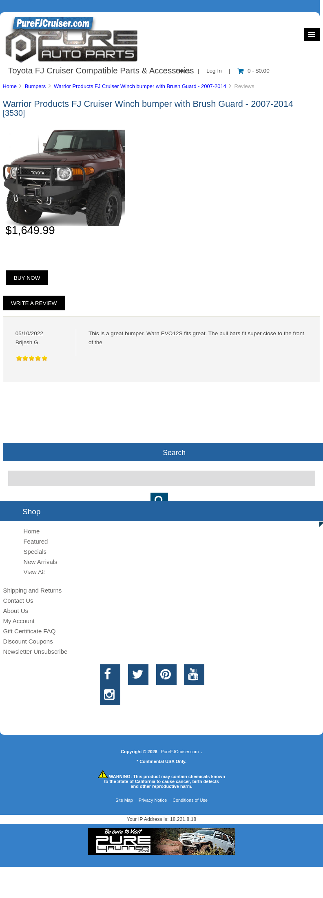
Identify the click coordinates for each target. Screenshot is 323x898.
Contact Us (18, 600)
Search (174, 452)
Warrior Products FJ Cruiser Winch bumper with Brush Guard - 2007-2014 (140, 86)
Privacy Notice (153, 800)
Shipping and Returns (32, 590)
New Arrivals (40, 561)
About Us (15, 610)
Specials (34, 551)
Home (9, 86)
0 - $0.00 (253, 71)
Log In (214, 71)
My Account (18, 620)
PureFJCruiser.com (180, 751)
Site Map (124, 800)
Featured (35, 541)
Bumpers (35, 86)
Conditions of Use (190, 800)
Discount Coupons (28, 641)
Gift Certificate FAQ (29, 631)
